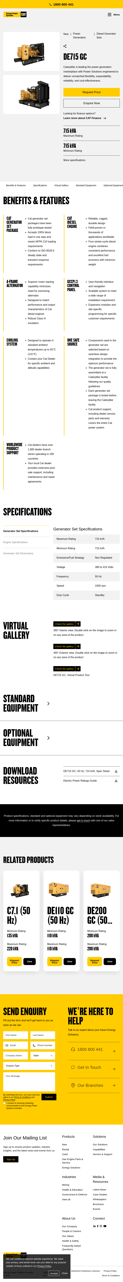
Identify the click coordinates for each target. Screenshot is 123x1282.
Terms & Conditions (22, 1097)
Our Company (69, 1226)
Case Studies (100, 1194)
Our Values (68, 1236)
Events (96, 1209)
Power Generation (79, 35)
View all (66, 1199)
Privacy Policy (9, 1100)
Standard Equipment (86, 185)
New (66, 34)
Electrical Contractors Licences (85, 1271)
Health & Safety (70, 1240)
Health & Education (72, 1189)
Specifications (40, 185)
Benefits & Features (16, 185)
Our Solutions (100, 1144)
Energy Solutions (71, 1167)
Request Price (14, 961)
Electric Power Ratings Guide (90, 780)
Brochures (98, 1204)
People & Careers (71, 1231)
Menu (114, 14)
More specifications (74, 160)
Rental (65, 1149)
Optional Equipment (26, 738)
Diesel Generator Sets (106, 35)
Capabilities (99, 1149)
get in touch (83, 820)
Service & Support (102, 1154)
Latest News (99, 1189)
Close (65, 1273)
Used (65, 1154)
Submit (49, 1097)
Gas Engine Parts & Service (72, 1161)
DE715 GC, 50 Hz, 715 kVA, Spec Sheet (90, 771)
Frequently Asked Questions (71, 1247)
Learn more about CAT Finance (85, 118)
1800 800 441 (61, 4)
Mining (65, 1184)
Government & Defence (74, 1194)
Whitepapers (99, 1199)
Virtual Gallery (61, 185)
